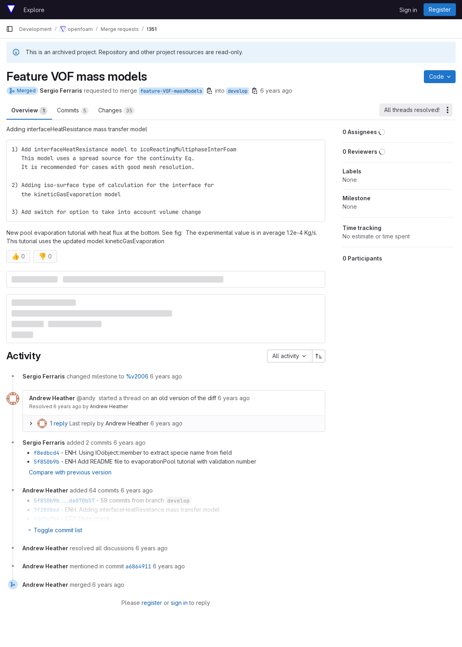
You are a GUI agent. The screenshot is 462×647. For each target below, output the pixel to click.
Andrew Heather (109, 406)
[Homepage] (10, 9)
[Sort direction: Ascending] (318, 356)
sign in (179, 602)
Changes (116, 111)
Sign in (408, 9)
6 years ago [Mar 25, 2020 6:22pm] (276, 90)
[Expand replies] (31, 423)
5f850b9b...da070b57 (64, 500)
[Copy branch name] (209, 91)
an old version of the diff (183, 398)
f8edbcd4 (46, 452)
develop (237, 91)
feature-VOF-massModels (171, 91)
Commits (73, 111)
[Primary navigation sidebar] (9, 28)
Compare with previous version (70, 472)
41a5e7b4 (46, 518)
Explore (34, 9)
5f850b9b (46, 461)
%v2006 (137, 376)
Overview (29, 111)
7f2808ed (46, 509)
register (152, 602)
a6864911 (138, 566)
